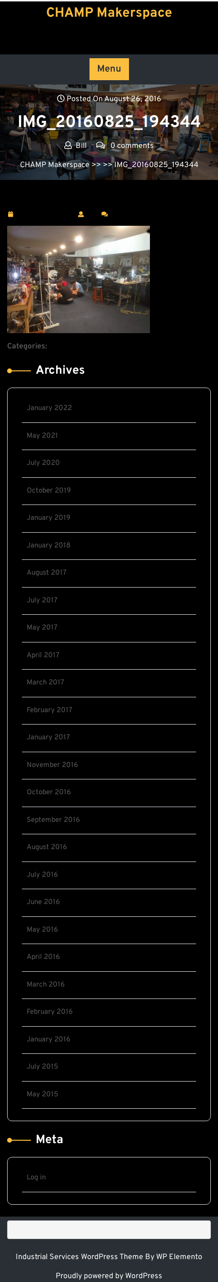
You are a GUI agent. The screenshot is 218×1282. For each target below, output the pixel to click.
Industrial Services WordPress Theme (80, 1257)
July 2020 (43, 463)
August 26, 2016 (45, 214)
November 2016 (52, 765)
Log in (36, 1177)
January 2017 (48, 737)
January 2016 (48, 1039)
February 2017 (49, 710)
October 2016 (49, 792)
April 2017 (43, 655)
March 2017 (45, 682)
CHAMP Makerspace (109, 13)
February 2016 (50, 1012)
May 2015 (42, 1094)
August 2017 (47, 573)
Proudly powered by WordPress (109, 1276)
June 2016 (43, 902)
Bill (93, 214)
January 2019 (48, 518)
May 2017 (42, 627)
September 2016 (53, 820)
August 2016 (47, 847)
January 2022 (49, 408)
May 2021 (42, 436)
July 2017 (42, 600)
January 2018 (48, 545)
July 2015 (42, 1067)
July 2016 (42, 875)
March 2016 (46, 984)
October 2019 (49, 490)
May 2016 (42, 930)
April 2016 (43, 957)
